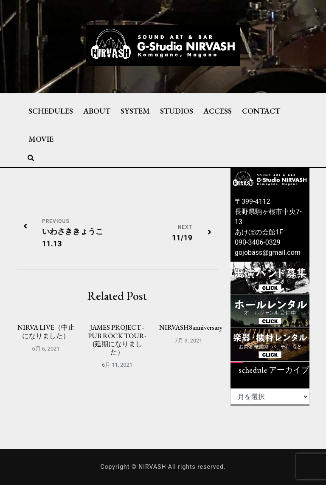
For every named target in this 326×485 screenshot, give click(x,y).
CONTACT (261, 111)
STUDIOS (176, 111)
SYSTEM (135, 111)
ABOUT (96, 111)
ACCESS (217, 111)
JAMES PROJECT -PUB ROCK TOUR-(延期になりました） (117, 340)
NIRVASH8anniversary (190, 327)
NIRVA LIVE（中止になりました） (46, 331)
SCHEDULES (50, 111)
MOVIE (40, 139)
